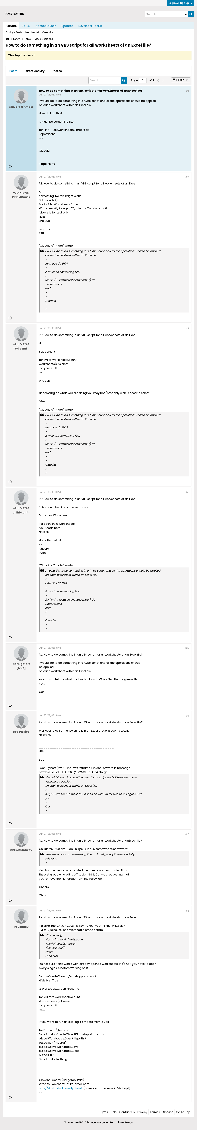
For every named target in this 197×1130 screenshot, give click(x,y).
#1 (187, 90)
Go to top (183, 1112)
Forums (11, 26)
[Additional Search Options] (186, 14)
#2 (187, 177)
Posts (13, 71)
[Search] (166, 14)
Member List (32, 32)
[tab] (13, 71)
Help (114, 1112)
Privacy (142, 1112)
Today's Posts (14, 32)
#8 (187, 911)
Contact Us (127, 1112)
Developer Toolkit (90, 26)
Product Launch (45, 26)
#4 (187, 492)
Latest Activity (35, 71)
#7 (187, 834)
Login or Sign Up (180, 3)
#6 (187, 715)
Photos (57, 71)
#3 (187, 328)
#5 (187, 648)
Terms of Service (161, 1112)
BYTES (26, 26)
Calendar (47, 32)
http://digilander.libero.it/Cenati (61, 1088)
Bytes (104, 1112)
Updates (67, 26)
